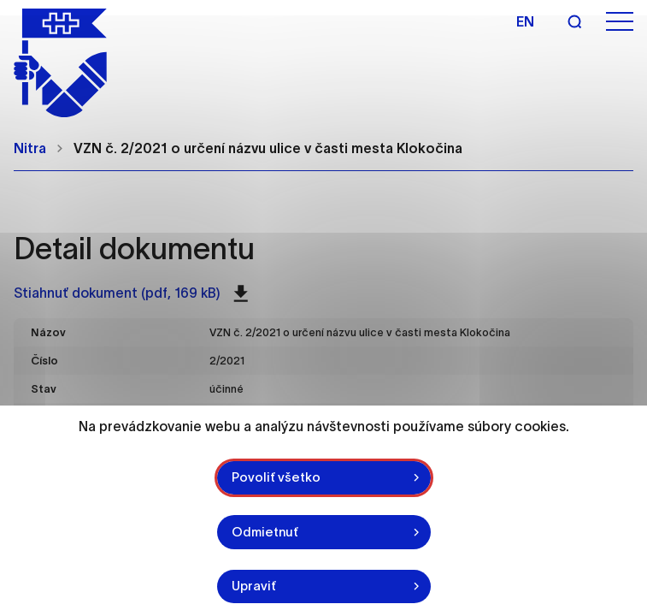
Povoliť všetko (276, 477)
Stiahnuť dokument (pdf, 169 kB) (131, 293)
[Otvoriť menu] (619, 22)
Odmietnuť (265, 531)
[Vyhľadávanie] (574, 21)
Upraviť (254, 585)
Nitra (30, 148)
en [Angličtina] (525, 21)
